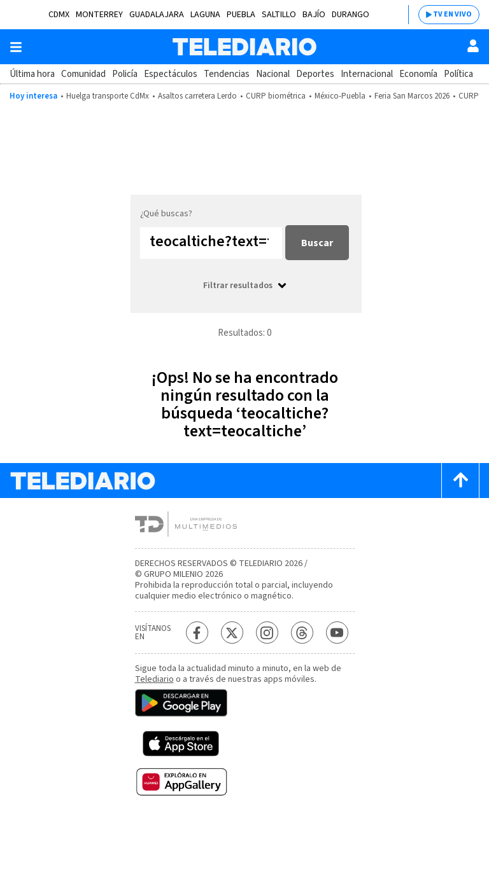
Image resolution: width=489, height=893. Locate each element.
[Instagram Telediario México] (267, 632)
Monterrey (99, 14)
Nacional (273, 74)
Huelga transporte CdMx (107, 96)
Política (458, 74)
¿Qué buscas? (166, 213)
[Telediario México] (244, 46)
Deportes (315, 74)
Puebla (241, 14)
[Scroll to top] (460, 480)
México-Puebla (340, 96)
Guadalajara (156, 14)
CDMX (58, 14)
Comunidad (83, 74)
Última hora (32, 74)
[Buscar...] (211, 243)
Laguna (205, 14)
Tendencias (227, 74)
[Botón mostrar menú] (16, 47)
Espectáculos (170, 74)
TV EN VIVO (452, 14)
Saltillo (279, 14)
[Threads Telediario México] (302, 632)
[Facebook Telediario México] (197, 632)
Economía (418, 74)
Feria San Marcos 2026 (412, 96)
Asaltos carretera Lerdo (197, 96)
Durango (350, 14)
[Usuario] (473, 45)
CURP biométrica (276, 96)
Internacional (367, 74)
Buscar (317, 243)
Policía (125, 74)
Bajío (313, 14)
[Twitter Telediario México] (232, 632)
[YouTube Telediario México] (337, 632)
